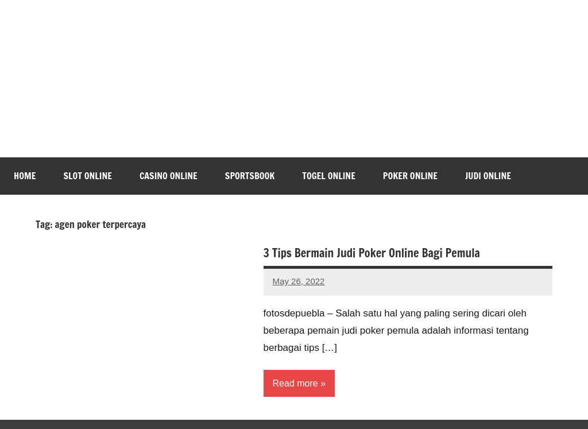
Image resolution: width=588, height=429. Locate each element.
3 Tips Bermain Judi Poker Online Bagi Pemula (372, 253)
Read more (295, 383)
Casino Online (169, 175)
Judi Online (488, 175)
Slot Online (87, 175)
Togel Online (328, 175)
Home (25, 175)
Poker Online (410, 175)
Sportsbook (249, 175)
